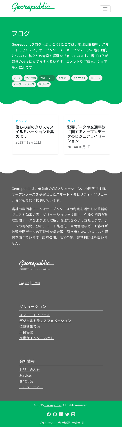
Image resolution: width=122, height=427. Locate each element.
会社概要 (64, 422)
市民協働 (26, 332)
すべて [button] (17, 78)
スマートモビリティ (34, 314)
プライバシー (47, 422)
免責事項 (78, 422)
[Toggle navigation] (105, 9)
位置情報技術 (29, 326)
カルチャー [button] (47, 78)
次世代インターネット (36, 337)
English (24, 283)
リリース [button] (44, 84)
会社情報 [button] (30, 78)
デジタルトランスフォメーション (45, 320)
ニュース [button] (95, 78)
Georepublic (52, 405)
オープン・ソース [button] (23, 84)
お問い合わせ (29, 369)
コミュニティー (31, 386)
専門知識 (26, 381)
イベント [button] (63, 78)
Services (25, 375)
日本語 (36, 283)
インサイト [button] (79, 78)
